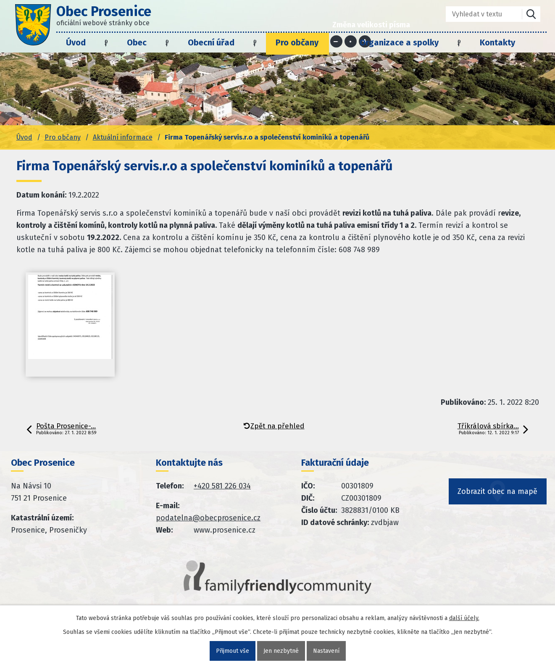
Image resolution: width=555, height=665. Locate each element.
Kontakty (497, 42)
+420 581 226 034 (222, 486)
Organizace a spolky (399, 42)
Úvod (76, 42)
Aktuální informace (123, 137)
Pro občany (297, 42)
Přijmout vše (232, 650)
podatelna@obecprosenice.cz (208, 517)
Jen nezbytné (281, 650)
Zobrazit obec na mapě (498, 491)
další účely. (464, 618)
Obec (137, 42)
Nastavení (326, 650)
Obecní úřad (211, 42)
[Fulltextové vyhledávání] (478, 14)
